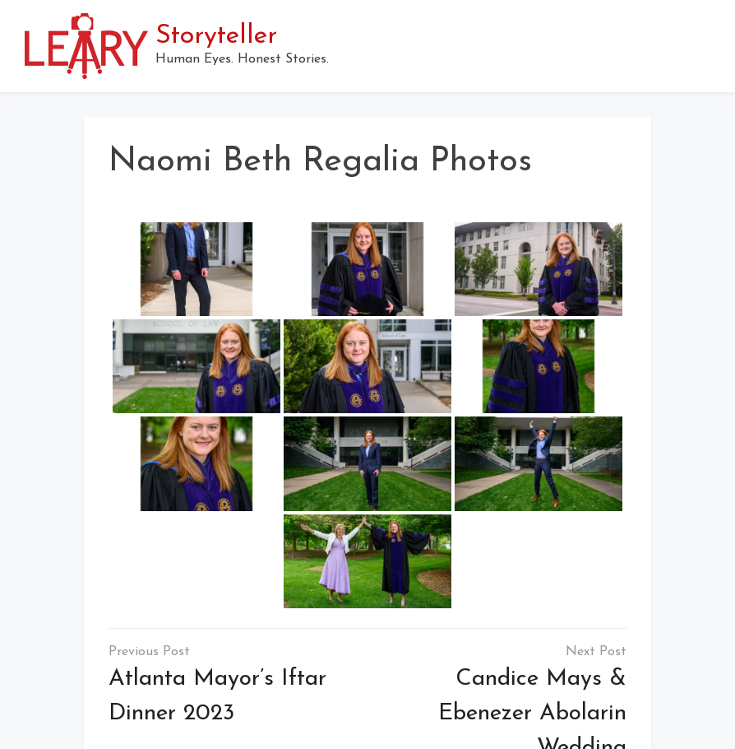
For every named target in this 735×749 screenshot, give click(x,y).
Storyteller (216, 36)
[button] (703, 46)
